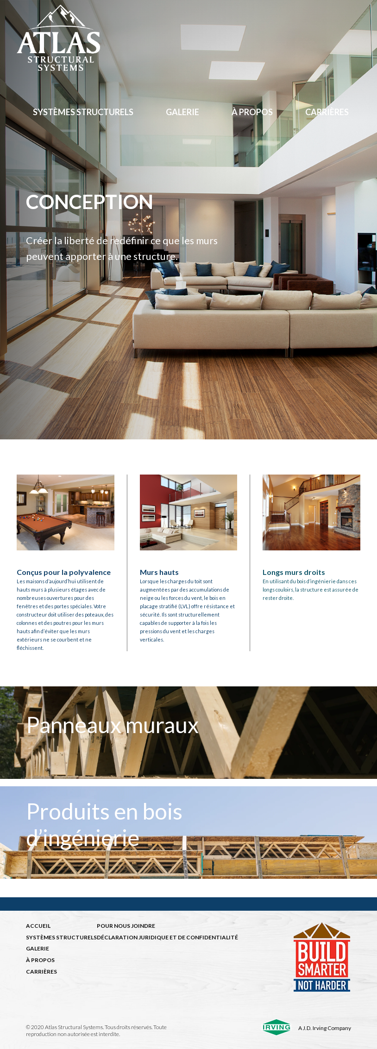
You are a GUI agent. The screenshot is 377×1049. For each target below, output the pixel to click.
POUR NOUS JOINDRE (126, 925)
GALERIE (37, 948)
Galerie (182, 112)
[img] (188, 732)
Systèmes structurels (83, 112)
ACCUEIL (38, 925)
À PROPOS (40, 959)
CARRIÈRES (41, 971)
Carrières (327, 112)
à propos (252, 112)
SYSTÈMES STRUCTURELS (61, 937)
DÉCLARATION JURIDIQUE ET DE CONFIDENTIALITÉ (167, 937)
